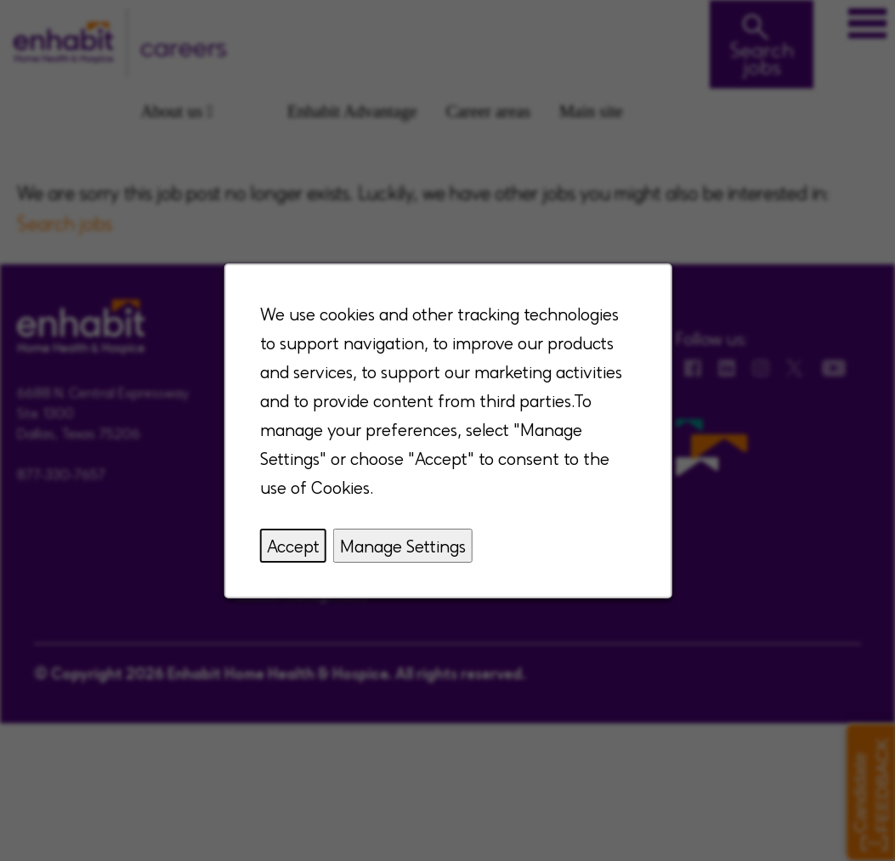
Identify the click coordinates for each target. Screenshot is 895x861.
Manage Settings (402, 545)
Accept (292, 545)
